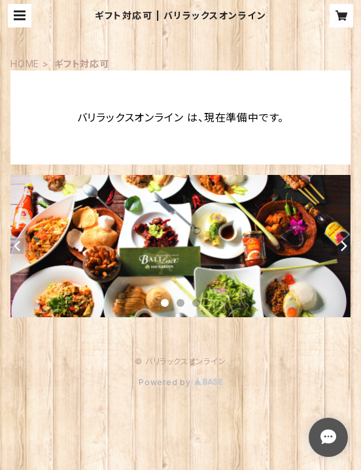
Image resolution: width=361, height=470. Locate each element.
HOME (24, 63)
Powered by (180, 382)
